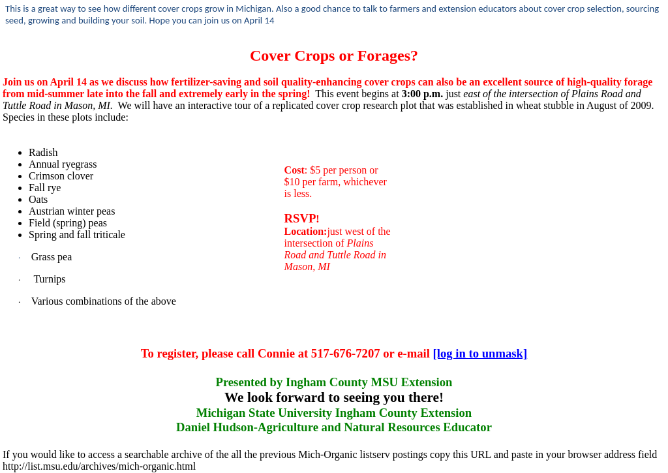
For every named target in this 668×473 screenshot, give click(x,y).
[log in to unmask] (480, 353)
